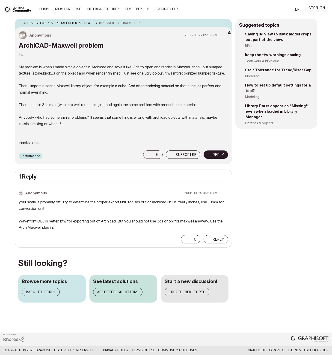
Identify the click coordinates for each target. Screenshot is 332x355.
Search (283, 9)
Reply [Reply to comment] (218, 239)
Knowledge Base (68, 9)
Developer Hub (137, 9)
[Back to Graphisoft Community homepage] (18, 9)
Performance (30, 156)
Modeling (252, 76)
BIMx (248, 46)
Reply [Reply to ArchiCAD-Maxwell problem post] (218, 154)
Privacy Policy (116, 350)
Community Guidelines (177, 350)
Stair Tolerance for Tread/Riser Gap (278, 70)
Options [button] (225, 23)
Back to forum (41, 292)
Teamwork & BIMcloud (262, 61)
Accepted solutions (118, 292)
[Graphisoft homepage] (310, 339)
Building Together (103, 9)
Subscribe (186, 154)
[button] (147, 155)
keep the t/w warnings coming (273, 54)
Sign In (317, 8)
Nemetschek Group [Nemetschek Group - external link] (312, 350)
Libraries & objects (259, 123)
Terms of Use (143, 350)
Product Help (167, 9)
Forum (44, 9)
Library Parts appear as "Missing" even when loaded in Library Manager (276, 111)
